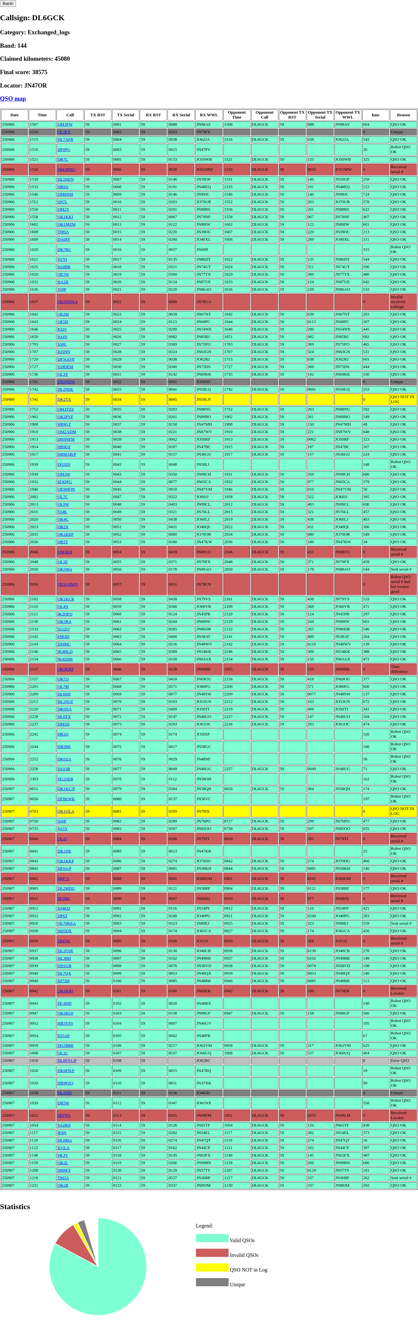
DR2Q (62, 734)
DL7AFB (65, 139)
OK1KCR (65, 599)
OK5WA (64, 569)
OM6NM (65, 194)
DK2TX (64, 399)
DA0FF (63, 239)
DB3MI (64, 746)
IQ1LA (63, 1147)
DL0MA (64, 1140)
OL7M (63, 686)
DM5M (63, 941)
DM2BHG (66, 169)
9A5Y (62, 828)
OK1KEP (65, 534)
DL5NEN (65, 179)
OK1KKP (65, 861)
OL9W (63, 504)
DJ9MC (64, 644)
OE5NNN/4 (67, 302)
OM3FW (64, 124)
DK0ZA (64, 759)
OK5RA (64, 621)
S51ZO (63, 629)
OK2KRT (65, 669)
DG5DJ (63, 464)
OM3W (63, 474)
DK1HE (64, 851)
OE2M (63, 314)
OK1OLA (65, 811)
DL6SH (64, 694)
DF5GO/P (65, 359)
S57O (62, 259)
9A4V (62, 336)
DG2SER (65, 779)
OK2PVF (65, 416)
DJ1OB (63, 769)
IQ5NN (63, 351)
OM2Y (63, 209)
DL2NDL (65, 389)
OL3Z (62, 562)
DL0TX (64, 716)
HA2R (62, 282)
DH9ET (64, 1170)
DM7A (63, 878)
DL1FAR (65, 951)
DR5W (63, 1103)
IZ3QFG (64, 481)
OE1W (63, 274)
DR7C (62, 159)
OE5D (62, 321)
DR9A (62, 187)
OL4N (62, 606)
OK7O (63, 679)
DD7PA (64, 1115)
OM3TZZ (65, 409)
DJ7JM (63, 981)
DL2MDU (66, 888)
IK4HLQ (64, 651)
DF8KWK (66, 799)
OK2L (62, 1163)
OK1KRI (65, 991)
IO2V (62, 329)
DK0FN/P (65, 1070)
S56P (61, 821)
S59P (61, 289)
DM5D (63, 724)
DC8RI (63, 898)
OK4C (62, 519)
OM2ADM (66, 432)
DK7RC (64, 249)
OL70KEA (66, 923)
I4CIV (62, 1155)
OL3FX (64, 132)
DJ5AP (63, 1035)
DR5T (62, 542)
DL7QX (64, 973)
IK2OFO (64, 614)
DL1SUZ (65, 701)
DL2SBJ (64, 1093)
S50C (62, 344)
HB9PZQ (65, 1083)
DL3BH (64, 958)
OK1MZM (66, 224)
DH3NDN (66, 382)
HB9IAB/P (66, 454)
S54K (62, 512)
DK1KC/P (66, 789)
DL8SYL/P (66, 1060)
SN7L (62, 202)
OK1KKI (65, 217)
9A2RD (64, 1125)
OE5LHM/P (67, 584)
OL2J (62, 839)
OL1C (62, 1053)
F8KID (63, 636)
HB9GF (64, 447)
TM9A (63, 232)
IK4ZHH (64, 659)
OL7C (62, 497)
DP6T (62, 916)
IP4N (61, 1132)
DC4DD (64, 1003)
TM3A (63, 1178)
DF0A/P (64, 868)
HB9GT (64, 424)
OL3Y (62, 374)
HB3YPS (65, 1023)
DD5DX (64, 931)
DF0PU (63, 149)
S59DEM (65, 367)
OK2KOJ (65, 1013)
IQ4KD (63, 908)
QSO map (13, 98)
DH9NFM (66, 439)
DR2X (62, 527)
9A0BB (63, 267)
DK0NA (64, 709)
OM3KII (64, 552)
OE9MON (66, 489)
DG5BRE (65, 1045)
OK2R (62, 1185)
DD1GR (64, 966)
